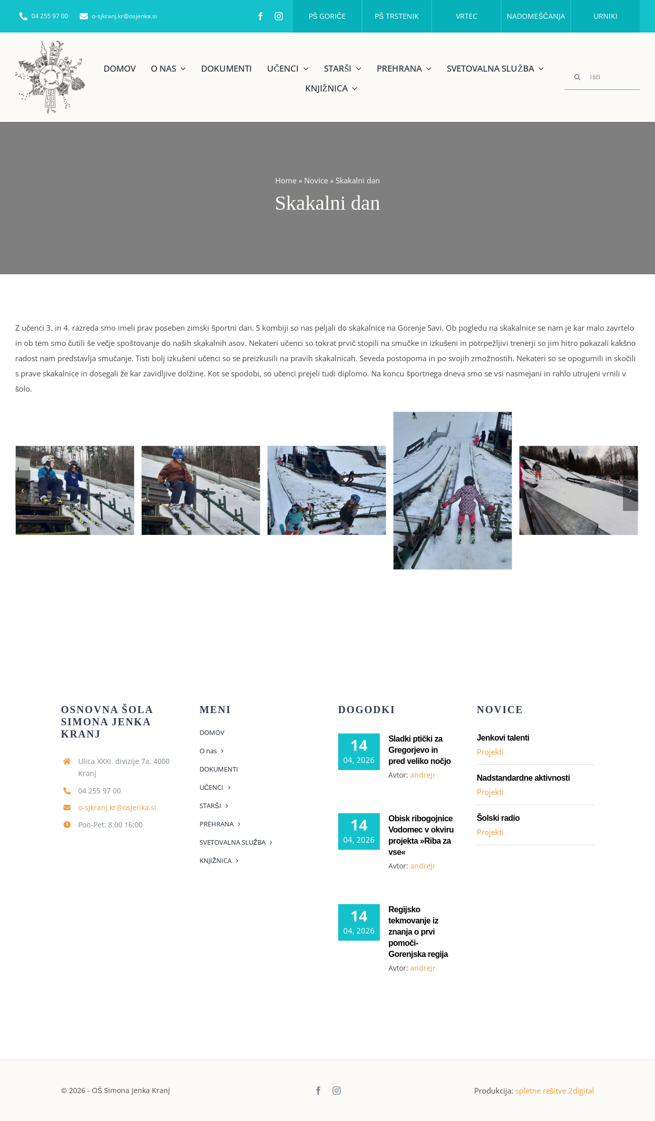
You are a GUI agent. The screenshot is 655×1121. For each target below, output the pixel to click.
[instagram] (279, 16)
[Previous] (22, 490)
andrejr (423, 775)
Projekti (490, 752)
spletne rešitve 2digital (555, 1090)
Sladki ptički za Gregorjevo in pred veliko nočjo (419, 749)
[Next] (630, 490)
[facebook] (260, 16)
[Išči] (602, 77)
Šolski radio (498, 818)
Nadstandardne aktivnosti (523, 778)
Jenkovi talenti (503, 737)
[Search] (577, 77)
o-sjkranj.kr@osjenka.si (117, 807)
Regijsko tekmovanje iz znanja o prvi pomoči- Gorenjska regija (418, 931)
